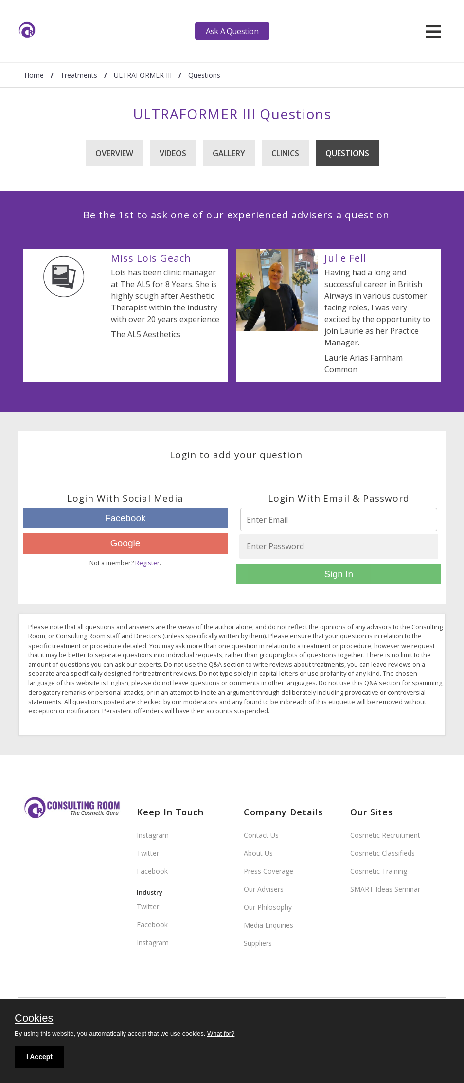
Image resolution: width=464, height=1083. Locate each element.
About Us (258, 853)
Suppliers (258, 943)
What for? (220, 1033)
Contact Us (261, 835)
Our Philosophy (268, 907)
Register (147, 563)
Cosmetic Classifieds (382, 853)
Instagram (153, 835)
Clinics (285, 153)
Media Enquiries (268, 925)
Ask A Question (232, 31)
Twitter (148, 853)
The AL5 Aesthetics (145, 334)
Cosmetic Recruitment (385, 835)
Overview (114, 153)
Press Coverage (268, 871)
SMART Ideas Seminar (385, 889)
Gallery (229, 153)
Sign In (339, 574)
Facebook (125, 518)
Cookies (34, 1018)
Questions (347, 153)
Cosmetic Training (378, 871)
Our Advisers (264, 889)
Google (125, 543)
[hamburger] (433, 31)
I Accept (39, 1057)
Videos (173, 153)
